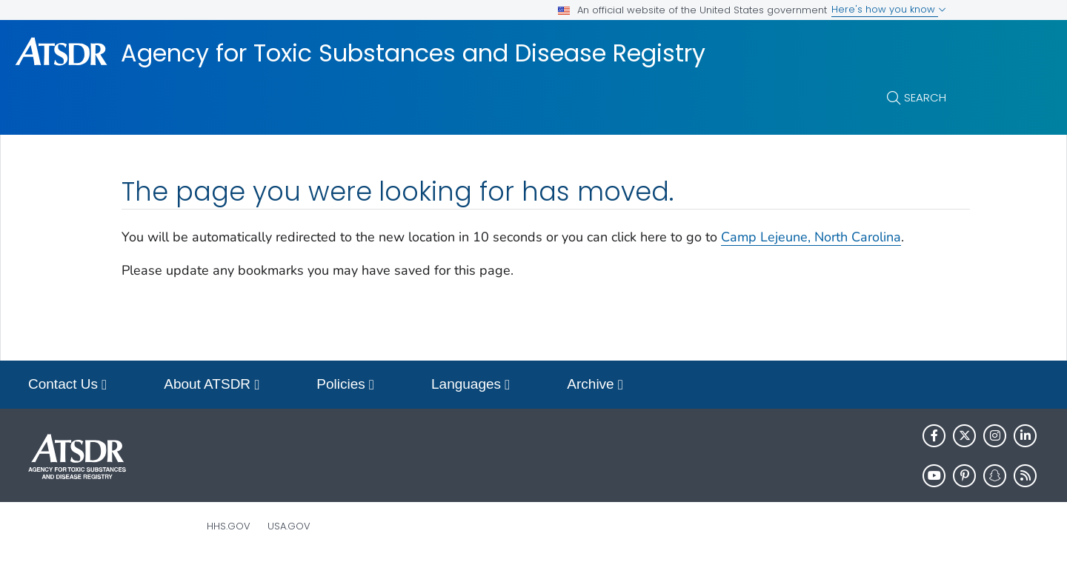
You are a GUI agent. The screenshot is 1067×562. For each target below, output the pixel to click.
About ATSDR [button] (211, 385)
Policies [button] (345, 385)
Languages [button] (470, 385)
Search (925, 97)
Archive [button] (595, 385)
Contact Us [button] (67, 385)
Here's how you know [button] (888, 9)
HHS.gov (228, 526)
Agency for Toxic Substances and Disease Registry (413, 53)
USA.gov (288, 526)
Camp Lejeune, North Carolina (811, 237)
